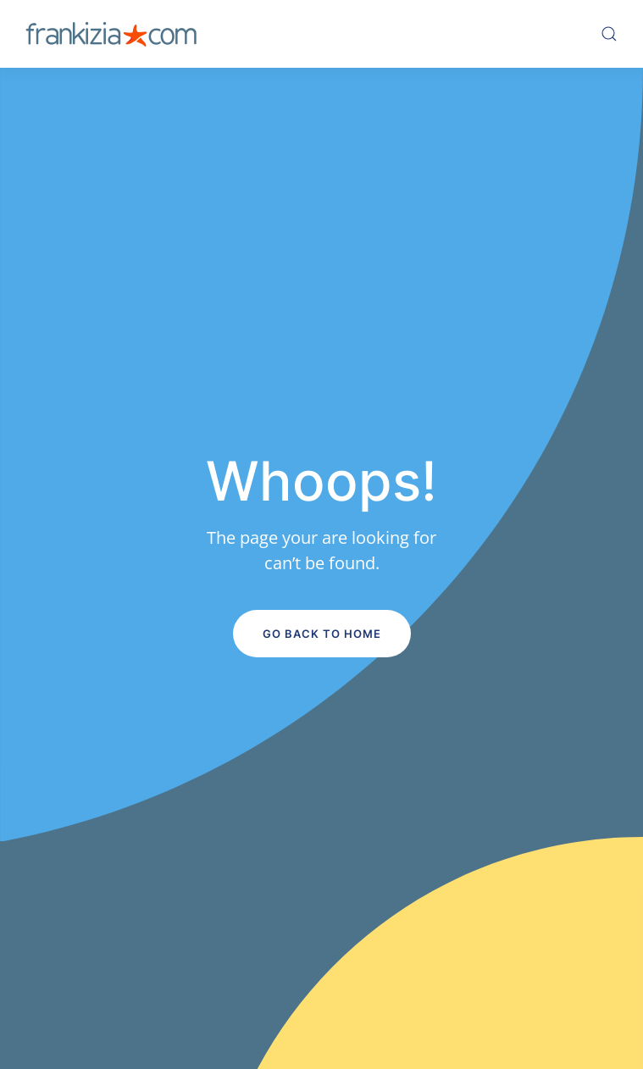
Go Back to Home (322, 633)
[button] (609, 34)
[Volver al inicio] (111, 34)
